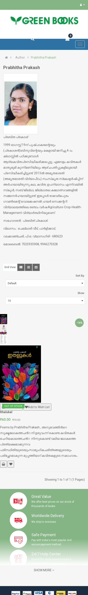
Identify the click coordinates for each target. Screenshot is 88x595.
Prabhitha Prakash (43, 57)
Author (20, 57)
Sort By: (80, 275)
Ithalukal (6, 412)
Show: (81, 293)
